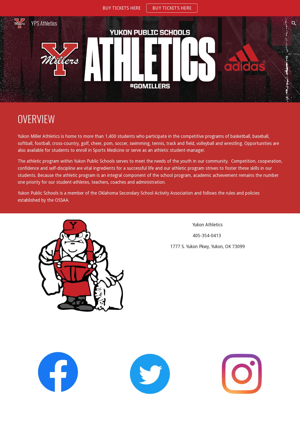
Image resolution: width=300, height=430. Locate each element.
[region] (150, 8)
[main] (150, 118)
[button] (6, 23)
